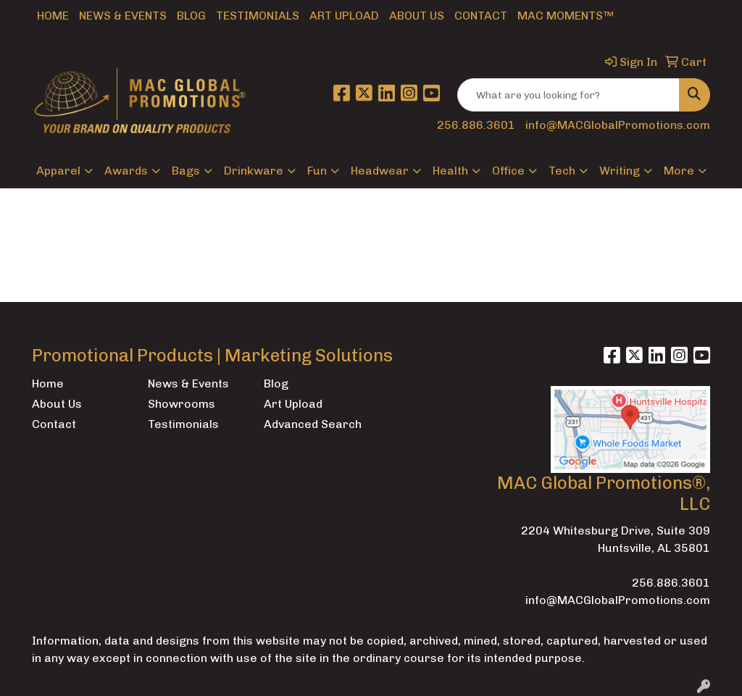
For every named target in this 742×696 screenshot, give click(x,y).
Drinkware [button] (253, 170)
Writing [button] (619, 170)
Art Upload (344, 15)
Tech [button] (562, 170)
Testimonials (257, 15)
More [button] (679, 170)
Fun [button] (317, 170)
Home (53, 15)
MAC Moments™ (565, 15)
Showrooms (181, 404)
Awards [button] (126, 170)
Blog (191, 15)
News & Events (123, 15)
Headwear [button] (380, 170)
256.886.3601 (476, 125)
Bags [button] (186, 170)
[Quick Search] (568, 95)
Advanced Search (313, 424)
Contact (480, 15)
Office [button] (508, 170)
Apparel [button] (58, 170)
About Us (416, 15)
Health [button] (450, 170)
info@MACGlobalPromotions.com (617, 125)
